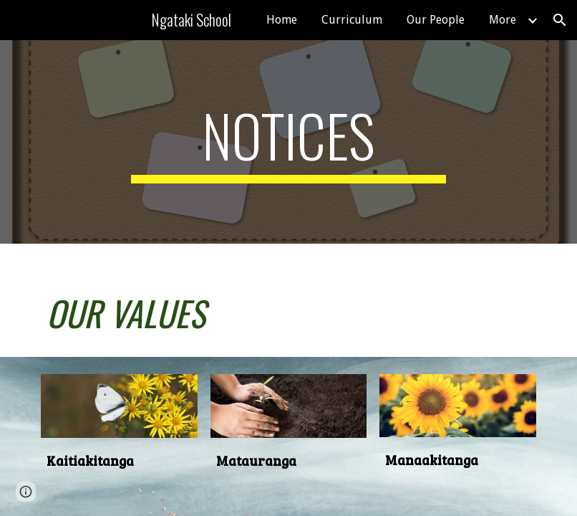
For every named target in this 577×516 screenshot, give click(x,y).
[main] (288, 142)
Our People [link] (436, 20)
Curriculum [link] (351, 20)
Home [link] (281, 20)
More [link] (502, 20)
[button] (560, 20)
